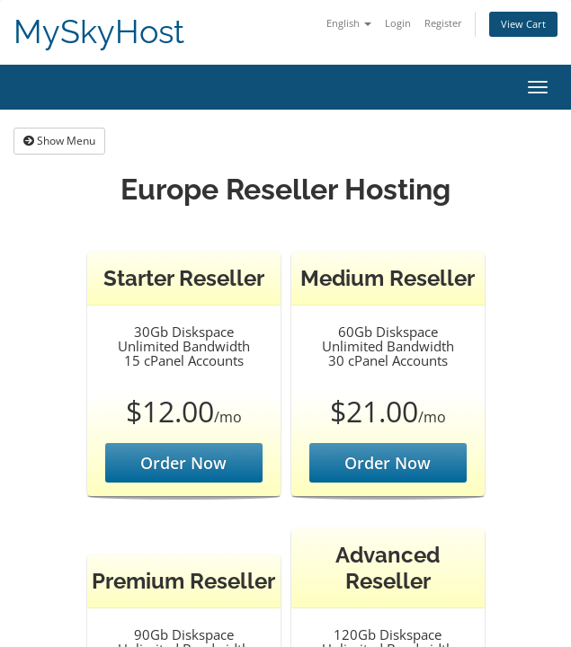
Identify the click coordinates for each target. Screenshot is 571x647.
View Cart (523, 24)
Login (398, 23)
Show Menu (59, 140)
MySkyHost (98, 32)
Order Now (183, 463)
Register (443, 23)
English (348, 23)
